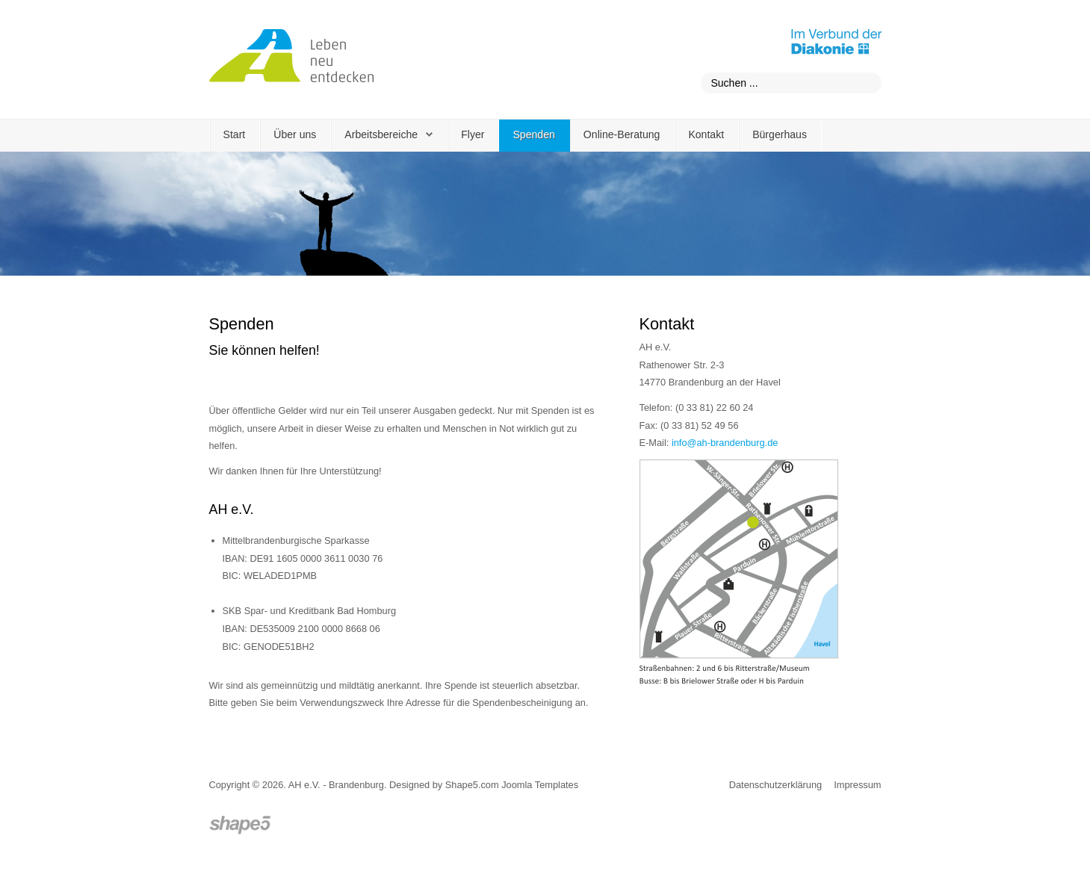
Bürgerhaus (779, 134)
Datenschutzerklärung (775, 784)
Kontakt (706, 134)
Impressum (857, 784)
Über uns (294, 134)
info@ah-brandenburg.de (725, 442)
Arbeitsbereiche (381, 134)
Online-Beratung (621, 134)
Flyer (472, 134)
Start (234, 134)
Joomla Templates (539, 784)
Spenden (533, 134)
